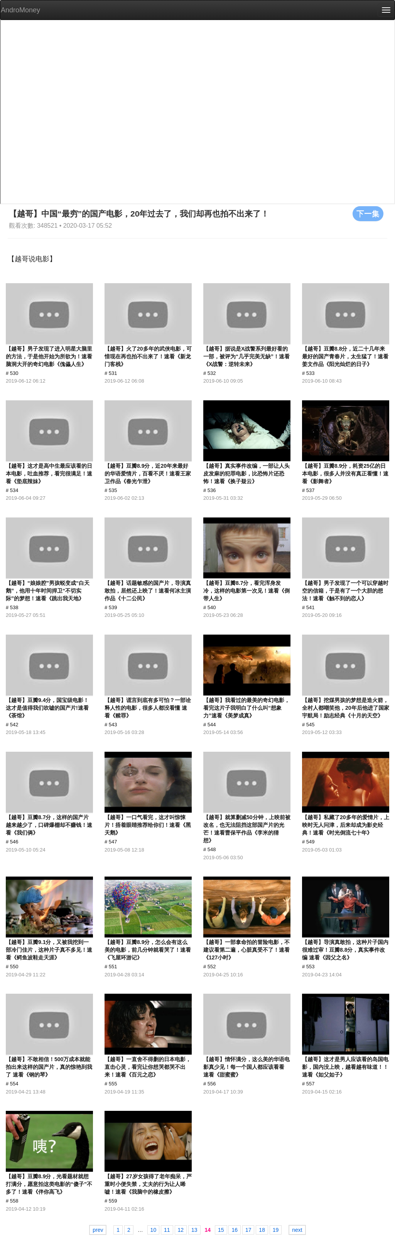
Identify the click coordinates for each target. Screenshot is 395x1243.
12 (181, 1230)
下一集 (368, 213)
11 (167, 1230)
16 (234, 1230)
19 (276, 1230)
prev (98, 1230)
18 (262, 1230)
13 (194, 1230)
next (297, 1230)
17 (248, 1230)
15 (221, 1230)
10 (153, 1230)
